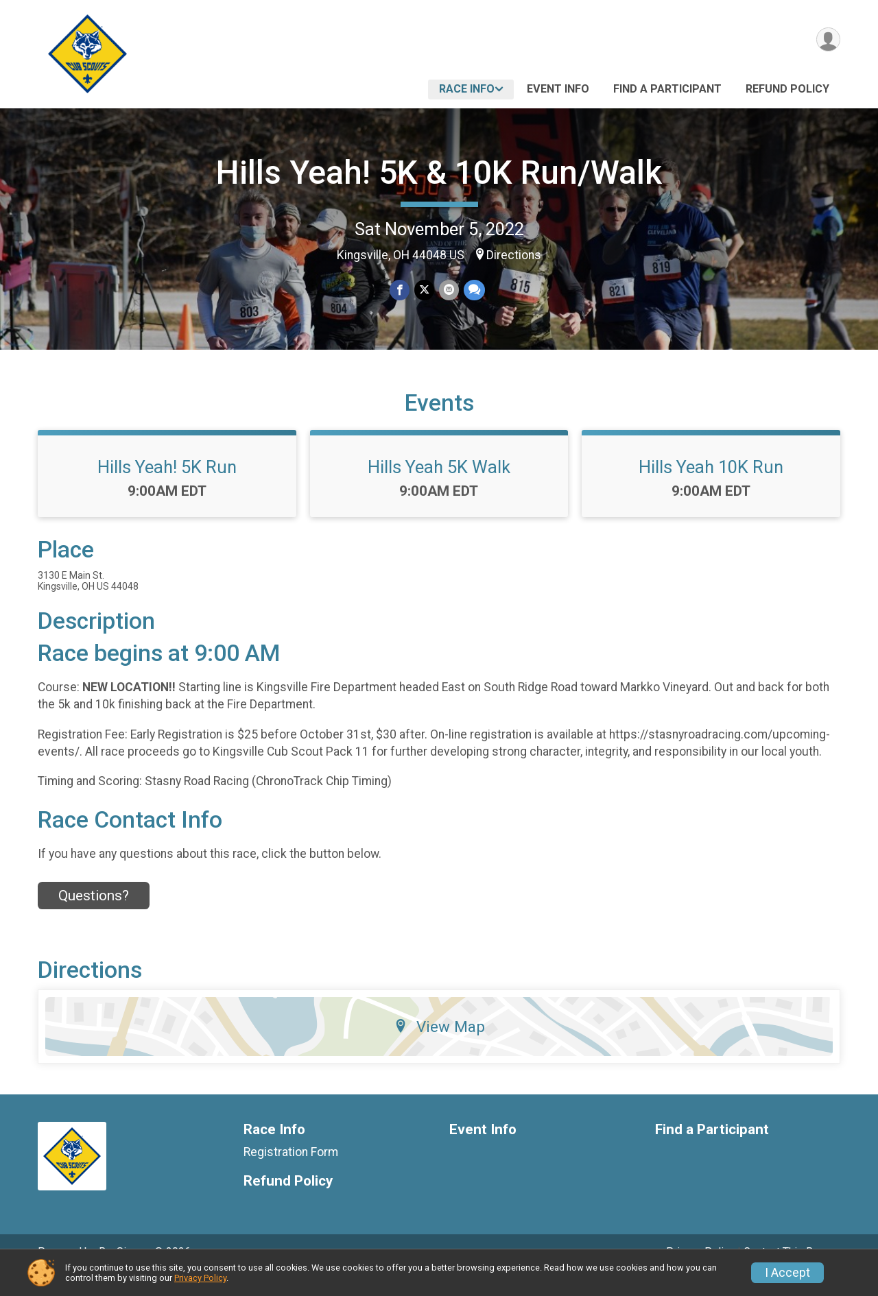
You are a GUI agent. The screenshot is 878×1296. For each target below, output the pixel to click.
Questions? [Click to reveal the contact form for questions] (93, 915)
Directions (513, 255)
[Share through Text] (473, 290)
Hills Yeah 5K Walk (439, 486)
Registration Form (291, 1171)
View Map (439, 1046)
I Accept (787, 1273)
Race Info (467, 88)
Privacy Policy (200, 1278)
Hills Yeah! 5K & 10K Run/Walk (439, 172)
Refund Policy (787, 88)
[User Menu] (827, 40)
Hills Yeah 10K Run (711, 486)
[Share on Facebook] (400, 290)
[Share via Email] (448, 290)
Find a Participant (667, 88)
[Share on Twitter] (424, 290)
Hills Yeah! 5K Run (167, 486)
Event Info (558, 88)
